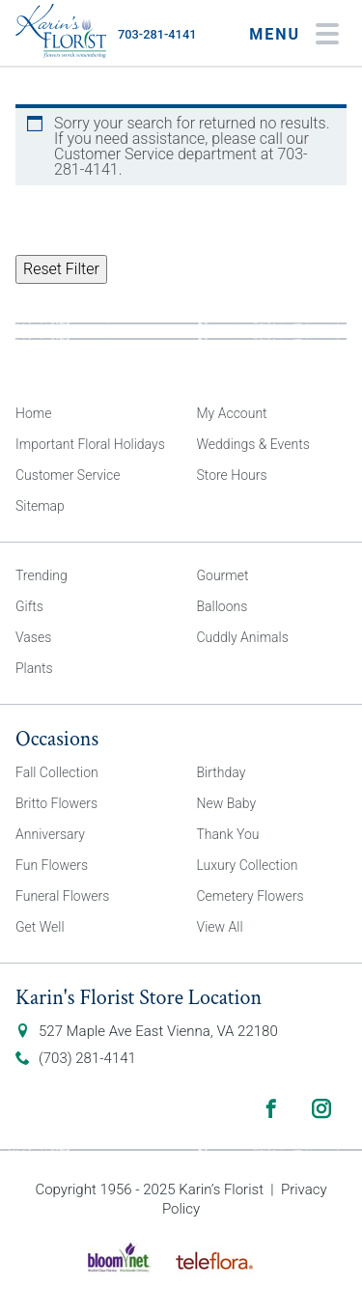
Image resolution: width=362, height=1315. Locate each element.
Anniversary (50, 834)
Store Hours (232, 475)
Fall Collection (56, 772)
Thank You (228, 834)
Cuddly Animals (243, 637)
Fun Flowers (51, 865)
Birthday (221, 772)
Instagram (321, 1108)
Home (33, 413)
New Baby (227, 803)
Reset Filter (61, 269)
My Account (232, 413)
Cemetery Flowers (250, 896)
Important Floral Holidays (90, 444)
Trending (41, 575)
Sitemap (40, 506)
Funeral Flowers (62, 896)
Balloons (222, 606)
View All (220, 927)
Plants (34, 668)
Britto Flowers (56, 803)
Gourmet (223, 575)
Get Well (40, 927)
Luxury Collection (247, 865)
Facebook (271, 1108)
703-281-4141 (157, 34)
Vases (33, 637)
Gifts (29, 606)
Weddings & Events (253, 444)
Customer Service (68, 475)
